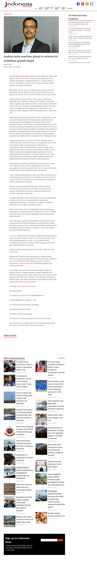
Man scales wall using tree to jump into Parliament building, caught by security (55, 450)
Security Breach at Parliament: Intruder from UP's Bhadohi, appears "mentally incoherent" (56, 433)
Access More (61, 358)
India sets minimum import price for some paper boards (24, 487)
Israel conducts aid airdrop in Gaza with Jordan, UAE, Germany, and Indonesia (24, 398)
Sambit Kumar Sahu (21, 78)
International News (49, 8)
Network (70, 8)
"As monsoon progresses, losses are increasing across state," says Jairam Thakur (23, 381)
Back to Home (7, 14)
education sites (51, 177)
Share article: (10, 335)
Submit (60, 540)
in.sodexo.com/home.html (28, 286)
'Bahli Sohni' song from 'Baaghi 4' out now (55, 417)
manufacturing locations (26, 263)
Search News (64, 8)
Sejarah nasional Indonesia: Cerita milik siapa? (54, 464)
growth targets (36, 83)
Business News (57, 8)
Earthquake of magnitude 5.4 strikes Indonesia (24, 457)
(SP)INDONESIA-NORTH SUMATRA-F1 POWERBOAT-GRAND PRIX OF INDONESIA (24, 473)
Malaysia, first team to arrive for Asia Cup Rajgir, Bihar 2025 (24, 519)
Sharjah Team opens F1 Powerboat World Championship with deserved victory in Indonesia (24, 415)
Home (35, 8)
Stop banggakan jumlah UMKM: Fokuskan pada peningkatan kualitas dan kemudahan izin (56, 479)
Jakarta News (41, 8)
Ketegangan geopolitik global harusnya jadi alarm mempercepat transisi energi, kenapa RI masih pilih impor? (56, 499)
